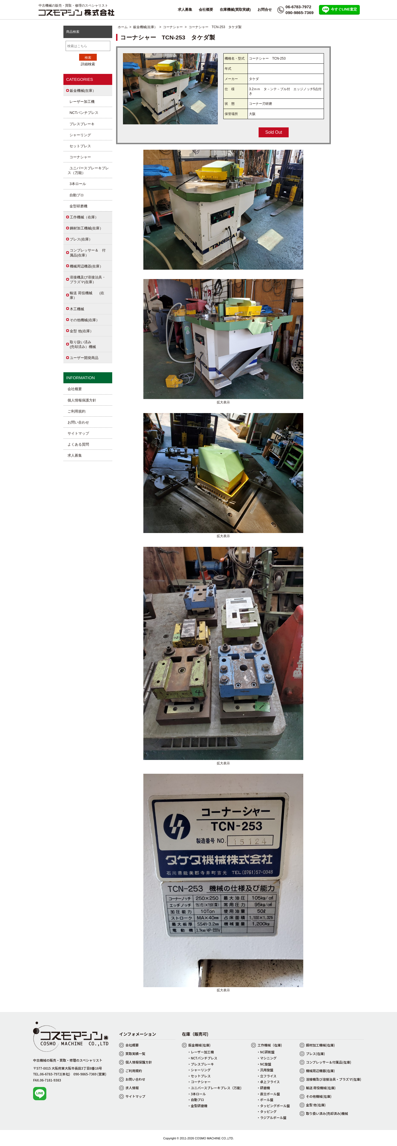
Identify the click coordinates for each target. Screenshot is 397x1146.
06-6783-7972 (298, 6)
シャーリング (79, 135)
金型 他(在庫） (81, 331)
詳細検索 (88, 64)
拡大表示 (223, 400)
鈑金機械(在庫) (199, 1045)
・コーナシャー (199, 1081)
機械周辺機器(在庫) (320, 1070)
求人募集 (185, 9)
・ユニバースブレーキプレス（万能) (214, 1087)
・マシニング (267, 1058)
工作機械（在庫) (269, 1045)
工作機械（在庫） (84, 217)
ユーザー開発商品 (84, 358)
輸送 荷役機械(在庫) (321, 1087)
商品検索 (72, 32)
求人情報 (132, 1087)
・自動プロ (195, 1099)
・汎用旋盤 (265, 1069)
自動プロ (76, 195)
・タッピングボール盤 (273, 1105)
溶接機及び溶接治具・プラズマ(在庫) (333, 1079)
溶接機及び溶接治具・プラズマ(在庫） (88, 279)
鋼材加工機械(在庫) (320, 1045)
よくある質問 (78, 444)
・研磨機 (263, 1087)
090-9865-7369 (300, 12)
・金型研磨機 (197, 1105)
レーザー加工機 (81, 102)
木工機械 (77, 309)
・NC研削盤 (266, 1051)
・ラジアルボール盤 (271, 1117)
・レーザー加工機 (200, 1051)
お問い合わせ (78, 422)
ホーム (123, 27)
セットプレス (79, 146)
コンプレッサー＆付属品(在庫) (328, 1062)
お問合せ (264, 9)
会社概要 (206, 9)
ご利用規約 (76, 411)
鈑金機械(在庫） (145, 27)
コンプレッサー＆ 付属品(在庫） (88, 252)
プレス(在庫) (315, 1053)
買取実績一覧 (135, 1053)
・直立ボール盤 (268, 1093)
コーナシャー (173, 27)
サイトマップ (78, 433)
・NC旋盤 (264, 1064)
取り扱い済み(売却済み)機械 (327, 1113)
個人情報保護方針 (82, 400)
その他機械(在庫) (319, 1096)
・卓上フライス (268, 1081)
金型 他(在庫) (316, 1104)
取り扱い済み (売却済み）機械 (86, 344)
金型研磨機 (77, 206)
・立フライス (267, 1075)
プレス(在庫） (81, 239)
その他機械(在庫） (85, 320)
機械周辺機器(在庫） (86, 266)
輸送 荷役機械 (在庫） (87, 295)
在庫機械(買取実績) (235, 9)
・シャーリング (199, 1069)
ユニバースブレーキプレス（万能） (88, 170)
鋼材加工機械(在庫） (86, 228)
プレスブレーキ (81, 124)
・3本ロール (196, 1093)
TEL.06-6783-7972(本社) (51, 1074)
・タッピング (267, 1111)
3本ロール (77, 184)
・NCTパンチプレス (202, 1058)
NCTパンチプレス (83, 113)
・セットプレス (199, 1075)
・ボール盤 (265, 1099)
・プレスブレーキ (200, 1064)
